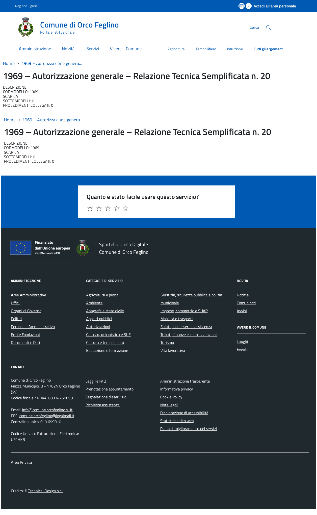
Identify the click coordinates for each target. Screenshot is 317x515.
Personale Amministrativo (33, 327)
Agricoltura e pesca (102, 295)
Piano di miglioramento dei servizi (188, 429)
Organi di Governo (26, 311)
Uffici (15, 303)
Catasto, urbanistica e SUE (108, 334)
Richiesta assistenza (102, 405)
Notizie (243, 295)
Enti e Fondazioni (25, 334)
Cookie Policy (171, 397)
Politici (16, 319)
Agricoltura (176, 49)
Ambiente (94, 303)
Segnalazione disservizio (105, 397)
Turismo (167, 342)
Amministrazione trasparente (185, 381)
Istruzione (235, 49)
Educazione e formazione (107, 350)
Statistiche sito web (177, 421)
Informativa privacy (176, 389)
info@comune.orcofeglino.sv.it (47, 410)
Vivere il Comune (126, 48)
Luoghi (242, 341)
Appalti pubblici (99, 319)
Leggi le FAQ (95, 381)
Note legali (169, 405)
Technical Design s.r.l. (45, 491)
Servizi (92, 48)
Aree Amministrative (28, 295)
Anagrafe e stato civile (105, 311)
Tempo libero (206, 49)
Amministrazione (35, 48)
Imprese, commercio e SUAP (184, 311)
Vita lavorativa (172, 350)
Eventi (242, 349)
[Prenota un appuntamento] (241, 6)
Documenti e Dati (25, 342)
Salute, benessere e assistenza (186, 327)
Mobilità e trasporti (176, 319)
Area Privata (21, 462)
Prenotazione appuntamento (109, 389)
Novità (69, 48)
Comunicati (246, 303)
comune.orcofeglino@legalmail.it (46, 416)
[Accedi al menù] (8, 26)
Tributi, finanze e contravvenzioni (188, 334)
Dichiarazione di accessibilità (184, 413)
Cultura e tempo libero (105, 342)
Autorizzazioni (98, 327)
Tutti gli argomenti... (270, 49)
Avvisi (242, 311)
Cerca (254, 27)
